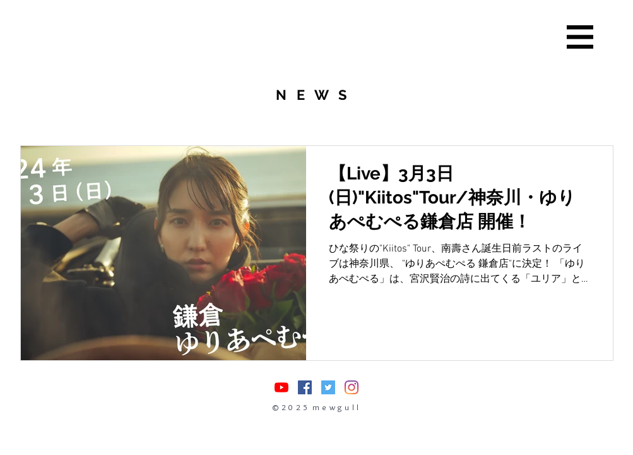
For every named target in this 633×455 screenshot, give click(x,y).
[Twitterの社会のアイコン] (328, 387)
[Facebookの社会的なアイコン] (305, 387)
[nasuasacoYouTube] (281, 387)
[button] (580, 37)
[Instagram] (351, 387)
